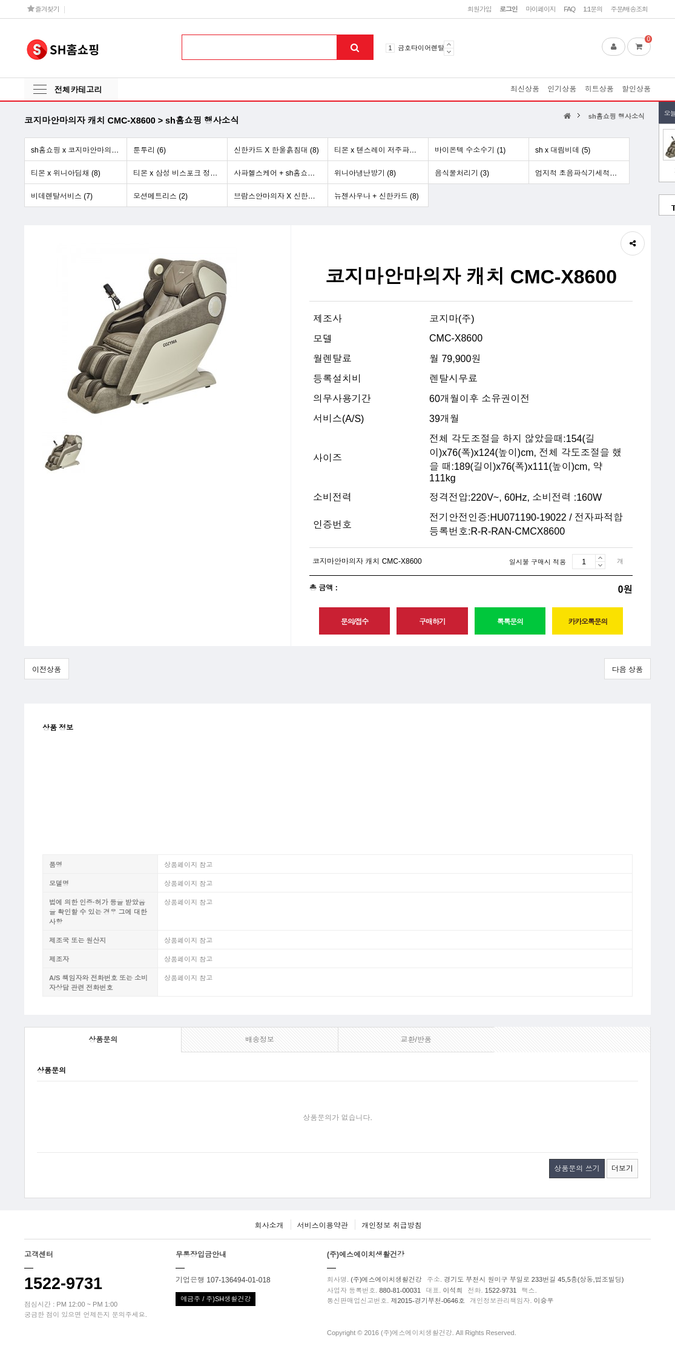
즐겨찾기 (43, 9)
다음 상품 (627, 669)
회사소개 (268, 1225)
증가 (600, 557)
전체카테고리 (78, 89)
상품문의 (102, 1039)
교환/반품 (415, 1039)
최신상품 (524, 89)
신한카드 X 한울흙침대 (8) (276, 150)
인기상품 (561, 89)
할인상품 (636, 89)
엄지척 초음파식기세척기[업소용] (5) (582, 173)
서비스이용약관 (322, 1225)
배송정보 (259, 1039)
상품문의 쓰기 (576, 1168)
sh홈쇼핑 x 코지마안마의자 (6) (79, 150)
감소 (600, 565)
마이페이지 (540, 9)
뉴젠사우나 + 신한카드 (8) (376, 196)
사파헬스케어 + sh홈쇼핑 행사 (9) (281, 173)
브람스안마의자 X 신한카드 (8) (281, 196)
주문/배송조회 (629, 9)
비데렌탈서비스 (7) (62, 196)
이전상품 (46, 669)
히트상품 (599, 89)
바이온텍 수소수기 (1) (470, 150)
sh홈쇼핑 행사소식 (616, 116)
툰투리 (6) (149, 150)
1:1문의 (592, 9)
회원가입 (479, 9)
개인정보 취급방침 (391, 1225)
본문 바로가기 (0, 0)
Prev (449, 44)
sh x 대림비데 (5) (562, 150)
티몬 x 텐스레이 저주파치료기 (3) (381, 150)
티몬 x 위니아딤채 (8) (65, 173)
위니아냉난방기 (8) (365, 173)
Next (449, 52)
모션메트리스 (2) (160, 196)
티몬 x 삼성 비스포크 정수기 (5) (180, 173)
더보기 (622, 1168)
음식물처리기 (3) (462, 173)
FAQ (569, 9)
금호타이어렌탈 (421, 47)
